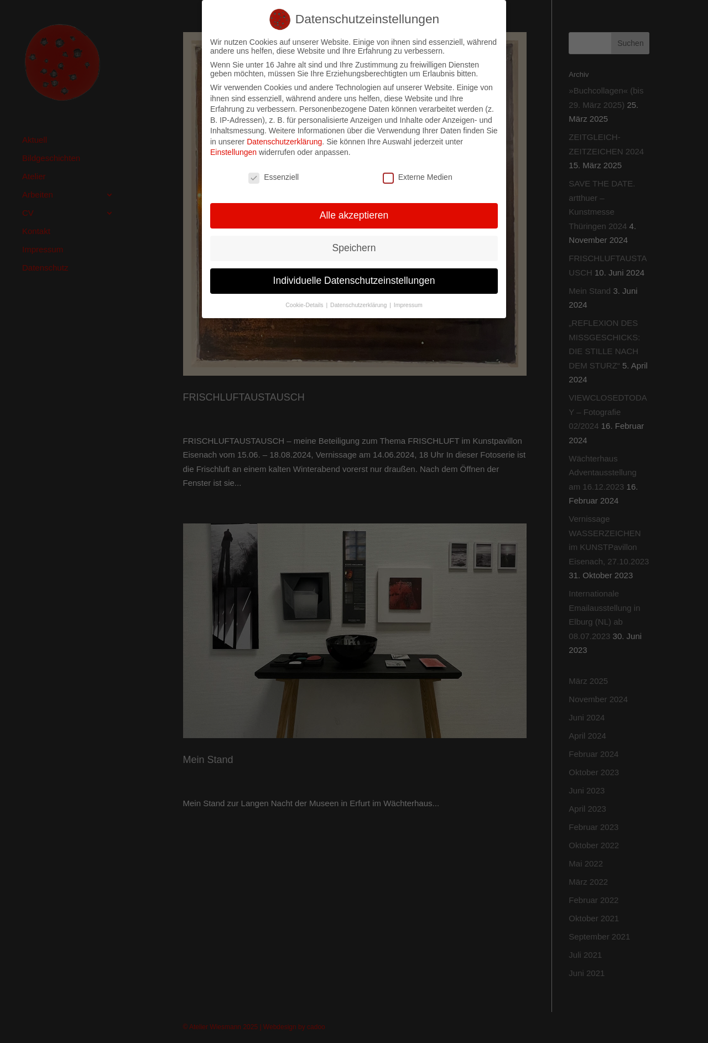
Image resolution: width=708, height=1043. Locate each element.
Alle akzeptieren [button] (354, 210)
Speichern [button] (354, 243)
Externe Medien (417, 173)
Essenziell (273, 173)
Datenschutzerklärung (284, 137)
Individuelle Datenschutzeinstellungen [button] (354, 276)
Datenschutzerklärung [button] (359, 300)
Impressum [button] (408, 300)
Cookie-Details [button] (305, 300)
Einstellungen (233, 148)
